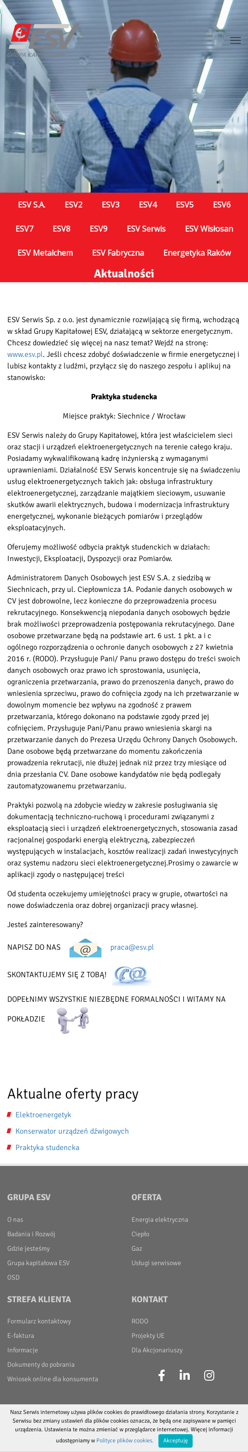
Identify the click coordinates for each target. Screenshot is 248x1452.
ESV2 (73, 204)
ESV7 (24, 228)
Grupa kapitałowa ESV (38, 1263)
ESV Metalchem (45, 253)
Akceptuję (175, 1440)
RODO (139, 1321)
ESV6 (222, 204)
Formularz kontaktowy (39, 1321)
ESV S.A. (31, 204)
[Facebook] (161, 1376)
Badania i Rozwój (31, 1234)
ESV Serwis (146, 228)
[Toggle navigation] (235, 40)
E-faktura (20, 1336)
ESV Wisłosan (209, 228)
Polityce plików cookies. (125, 1440)
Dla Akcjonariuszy (157, 1350)
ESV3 (110, 204)
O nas (15, 1220)
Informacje (22, 1350)
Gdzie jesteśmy (28, 1248)
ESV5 (185, 204)
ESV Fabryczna (118, 253)
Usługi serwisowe (156, 1263)
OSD (13, 1277)
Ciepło (140, 1234)
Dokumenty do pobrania (41, 1364)
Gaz (136, 1248)
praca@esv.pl (132, 947)
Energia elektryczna (159, 1220)
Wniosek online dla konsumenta (52, 1379)
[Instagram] (209, 1376)
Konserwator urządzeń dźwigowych (72, 1131)
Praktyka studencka (47, 1147)
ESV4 (148, 204)
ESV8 (61, 228)
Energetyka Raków (197, 253)
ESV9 (98, 228)
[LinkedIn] (185, 1376)
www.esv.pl (25, 354)
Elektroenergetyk (43, 1115)
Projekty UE (148, 1336)
